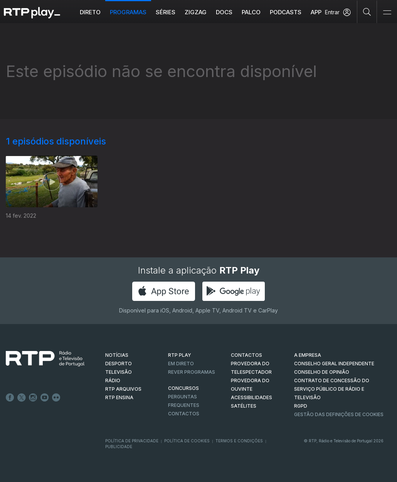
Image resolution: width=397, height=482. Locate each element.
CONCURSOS (183, 388)
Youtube (44, 397)
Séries (165, 12)
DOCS (224, 12)
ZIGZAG (196, 12)
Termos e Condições (239, 440)
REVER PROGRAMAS (191, 372)
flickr (56, 397)
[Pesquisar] (367, 11)
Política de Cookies (187, 440)
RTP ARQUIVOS (123, 389)
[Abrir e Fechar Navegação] (387, 12)
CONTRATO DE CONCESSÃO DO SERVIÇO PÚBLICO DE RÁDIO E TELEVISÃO (331, 389)
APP (316, 12)
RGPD (300, 406)
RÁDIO (112, 380)
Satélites (243, 406)
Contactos (183, 414)
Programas (128, 12)
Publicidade (118, 446)
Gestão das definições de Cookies (339, 414)
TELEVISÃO (118, 372)
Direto (90, 12)
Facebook (10, 397)
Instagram (33, 397)
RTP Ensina (119, 397)
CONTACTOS (246, 355)
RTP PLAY (179, 355)
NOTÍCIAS (116, 355)
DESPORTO (118, 363)
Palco (251, 12)
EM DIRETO (181, 363)
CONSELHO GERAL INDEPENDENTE (334, 363)
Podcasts (285, 12)
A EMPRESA (307, 355)
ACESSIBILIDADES (251, 397)
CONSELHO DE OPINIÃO (321, 372)
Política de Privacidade (131, 440)
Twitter (21, 397)
